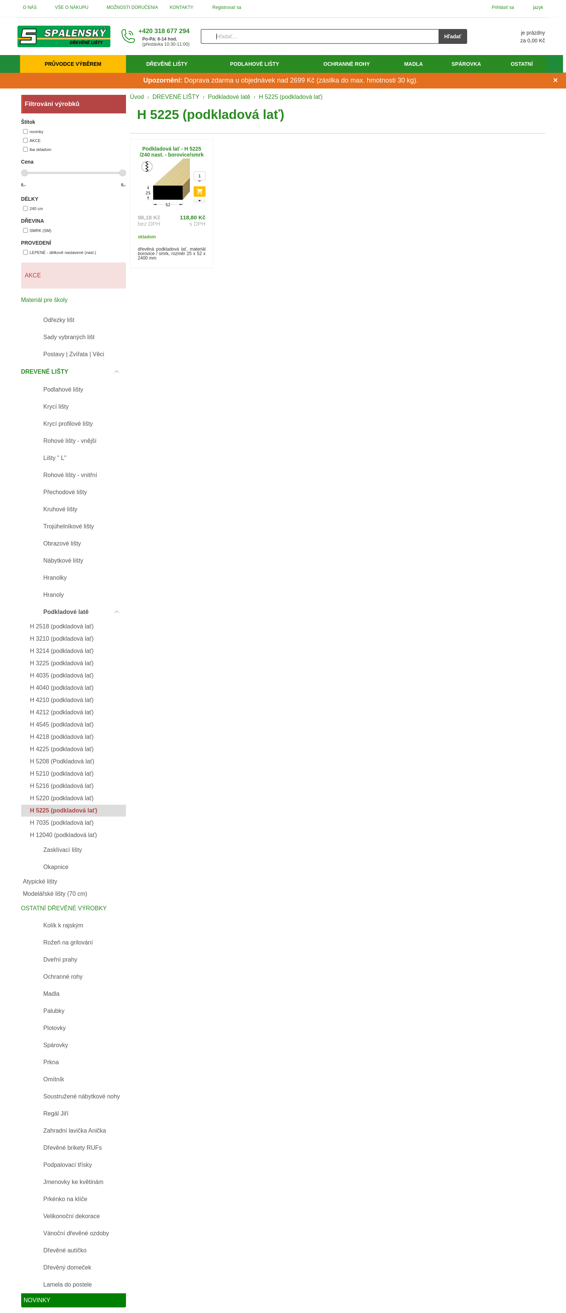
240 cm (33, 208)
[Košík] (513, 36)
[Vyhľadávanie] (320, 36)
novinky (33, 131)
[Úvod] (63, 36)
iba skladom (37, 149)
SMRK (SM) (37, 230)
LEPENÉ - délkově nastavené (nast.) (59, 252)
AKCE (32, 140)
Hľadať (452, 36)
